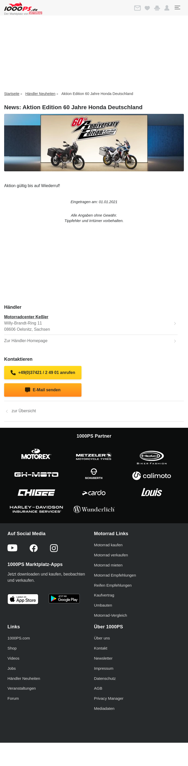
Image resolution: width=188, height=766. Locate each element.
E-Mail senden (42, 390)
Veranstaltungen (21, 688)
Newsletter (103, 658)
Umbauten (103, 605)
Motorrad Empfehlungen (115, 575)
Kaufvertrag (104, 595)
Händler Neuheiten (40, 94)
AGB (98, 688)
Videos (13, 658)
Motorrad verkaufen (111, 555)
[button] (167, 8)
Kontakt (101, 648)
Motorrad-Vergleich (110, 615)
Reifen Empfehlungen (113, 585)
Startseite (11, 94)
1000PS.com (18, 638)
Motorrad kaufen (108, 545)
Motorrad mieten (108, 565)
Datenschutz (105, 678)
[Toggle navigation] (177, 7)
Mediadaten (104, 708)
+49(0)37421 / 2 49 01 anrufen (43, 373)
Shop (12, 648)
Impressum (103, 668)
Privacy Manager (109, 698)
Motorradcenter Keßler (26, 317)
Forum (13, 698)
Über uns (102, 638)
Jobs (11, 668)
